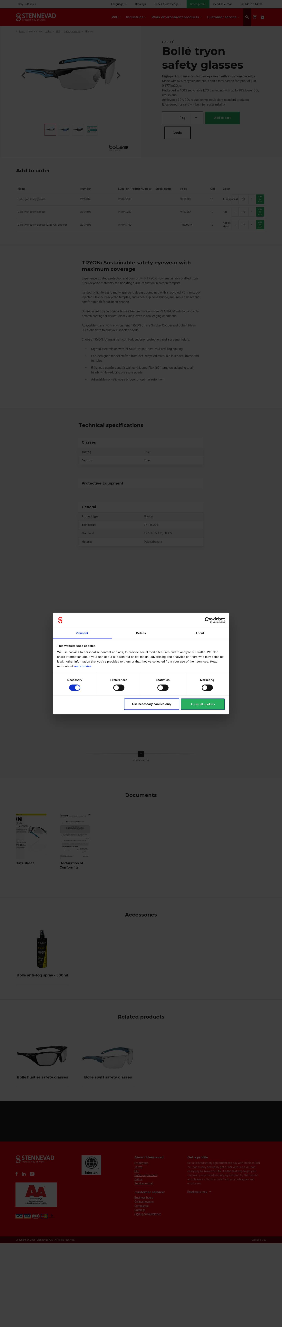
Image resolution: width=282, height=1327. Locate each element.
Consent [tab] (82, 633)
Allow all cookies (203, 704)
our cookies (83, 666)
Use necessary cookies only (151, 704)
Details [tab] (141, 633)
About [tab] (200, 633)
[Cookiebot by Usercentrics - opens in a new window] (207, 620)
